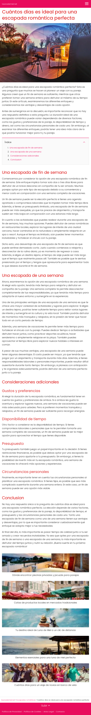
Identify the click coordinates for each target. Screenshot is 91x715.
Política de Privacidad (12, 711)
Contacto (60, 711)
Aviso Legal (49, 711)
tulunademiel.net (9, 4)
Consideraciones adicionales (24, 155)
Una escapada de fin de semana (26, 147)
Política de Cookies (32, 711)
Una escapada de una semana (25, 151)
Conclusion (15, 159)
